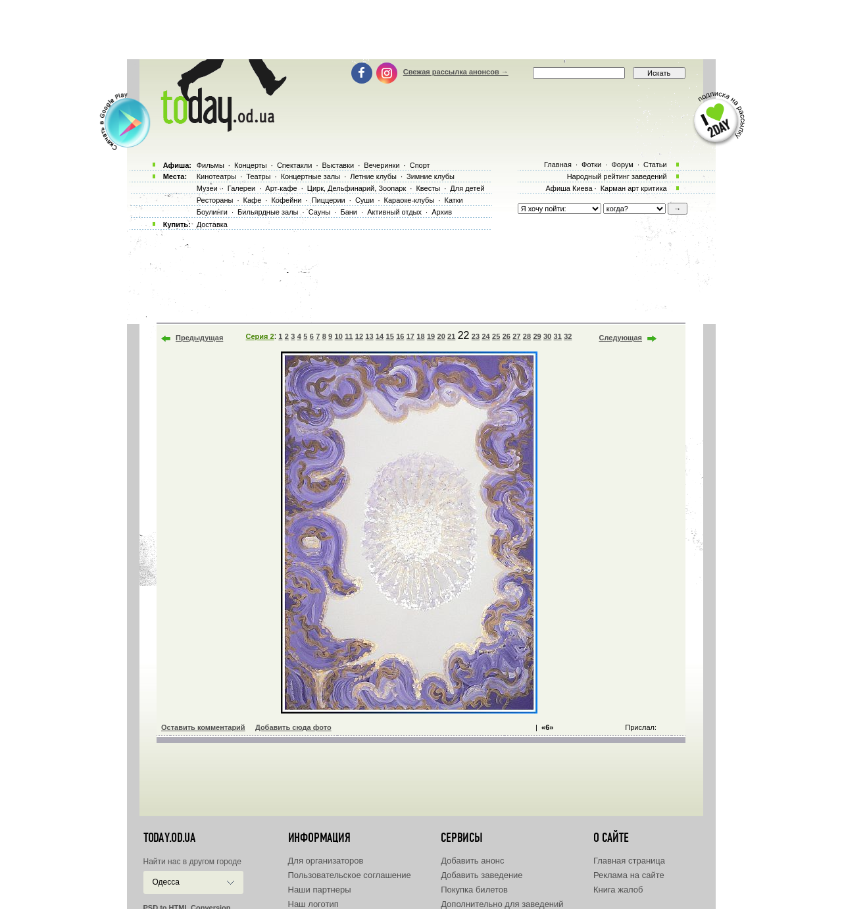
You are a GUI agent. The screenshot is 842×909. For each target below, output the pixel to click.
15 (390, 336)
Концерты (250, 165)
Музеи (207, 188)
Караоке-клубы (409, 200)
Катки (453, 200)
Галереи (241, 188)
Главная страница (629, 861)
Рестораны (215, 200)
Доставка (212, 224)
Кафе (252, 200)
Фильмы (210, 165)
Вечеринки (381, 165)
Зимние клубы (431, 176)
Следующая (620, 338)
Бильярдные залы (267, 212)
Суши (364, 200)
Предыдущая (199, 338)
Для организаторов (326, 861)
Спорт (420, 165)
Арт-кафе (281, 188)
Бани (348, 212)
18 (420, 336)
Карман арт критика (634, 188)
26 (506, 336)
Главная (558, 165)
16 (400, 336)
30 (547, 336)
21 (451, 336)
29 (537, 336)
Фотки (591, 165)
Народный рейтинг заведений (617, 176)
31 (558, 336)
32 (568, 336)
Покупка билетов (474, 890)
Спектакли (294, 165)
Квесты (428, 188)
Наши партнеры (319, 890)
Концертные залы (310, 176)
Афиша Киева (568, 188)
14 (380, 336)
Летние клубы (373, 176)
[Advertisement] (421, 29)
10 (339, 336)
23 (476, 336)
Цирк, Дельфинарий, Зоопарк (356, 188)
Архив (442, 212)
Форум (622, 165)
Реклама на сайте (628, 875)
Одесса (166, 882)
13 (369, 336)
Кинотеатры (216, 176)
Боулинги (212, 212)
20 (441, 336)
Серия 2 (260, 336)
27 (516, 336)
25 (496, 336)
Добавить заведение (481, 875)
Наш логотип (313, 904)
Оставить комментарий (203, 727)
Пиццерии (328, 200)
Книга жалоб (618, 890)
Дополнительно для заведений (502, 904)
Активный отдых (394, 212)
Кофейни (286, 200)
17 (410, 336)
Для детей (467, 188)
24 (485, 336)
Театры (258, 176)
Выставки (338, 165)
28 (527, 336)
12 (359, 336)
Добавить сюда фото (293, 727)
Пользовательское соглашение (349, 875)
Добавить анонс (472, 861)
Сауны (320, 212)
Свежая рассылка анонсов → (455, 72)
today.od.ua (169, 838)
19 (431, 336)
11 (349, 336)
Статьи (655, 165)
